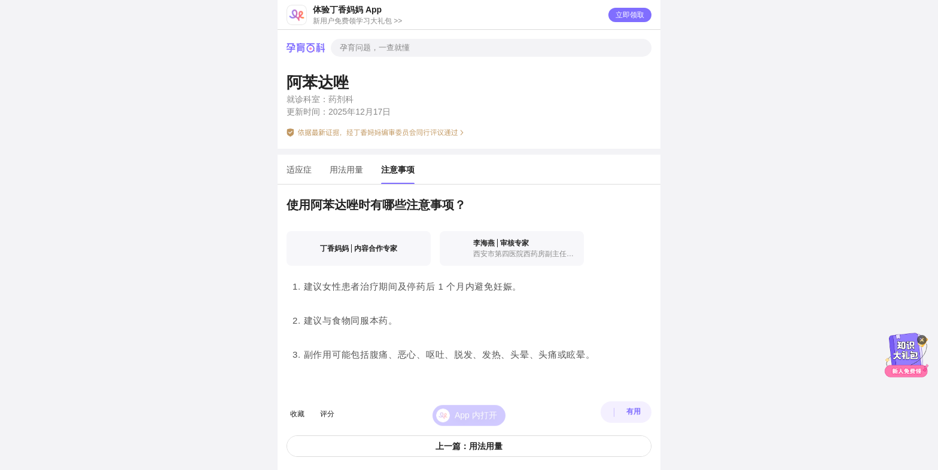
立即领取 (630, 15)
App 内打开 (476, 406)
